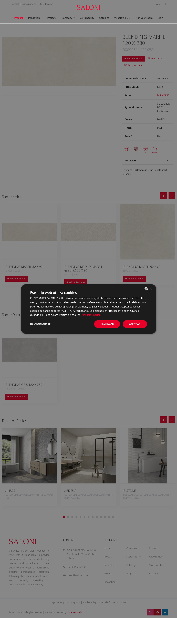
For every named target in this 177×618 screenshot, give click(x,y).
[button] (40, 324)
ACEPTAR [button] (135, 324)
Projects (52, 17)
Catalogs (104, 17)
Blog (160, 17)
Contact (15, 3)
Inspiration (34, 17)
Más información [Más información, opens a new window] (91, 314)
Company (67, 17)
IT (157, 4)
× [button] (151, 288)
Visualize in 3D (122, 17)
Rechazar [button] (107, 323)
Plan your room (144, 17)
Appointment (29, 3)
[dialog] (88, 309)
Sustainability (87, 17)
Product (18, 17)
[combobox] (146, 289)
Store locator (46, 3)
